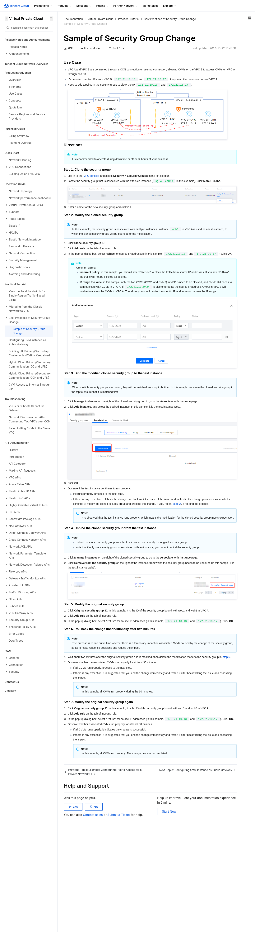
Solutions (84, 6)
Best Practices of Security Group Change (90, 23)
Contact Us (12, 681)
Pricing (102, 6)
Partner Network (125, 6)
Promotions (43, 6)
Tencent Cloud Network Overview (26, 63)
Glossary (10, 690)
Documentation (73, 19)
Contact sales (93, 913)
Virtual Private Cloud (101, 19)
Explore (169, 6)
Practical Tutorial (128, 19)
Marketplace (150, 5)
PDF (68, 59)
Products (64, 6)
